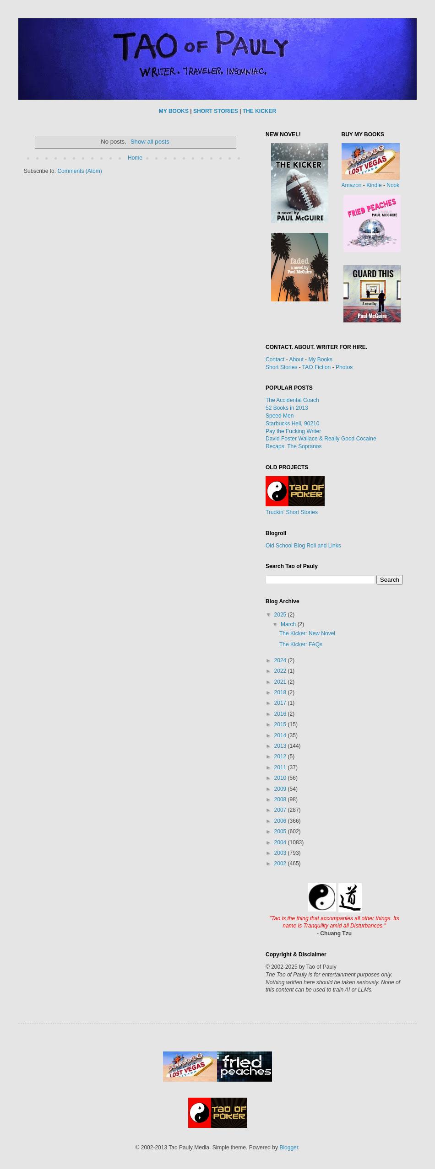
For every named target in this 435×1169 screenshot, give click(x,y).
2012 (281, 756)
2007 (281, 810)
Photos (344, 367)
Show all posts (149, 141)
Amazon (352, 185)
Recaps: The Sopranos (294, 446)
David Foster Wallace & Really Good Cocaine (321, 438)
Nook (392, 185)
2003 (281, 853)
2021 (281, 682)
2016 (281, 714)
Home (135, 158)
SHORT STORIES (215, 111)
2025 (281, 614)
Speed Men (280, 416)
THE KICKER (259, 111)
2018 (281, 692)
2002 (281, 863)
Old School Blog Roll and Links (303, 545)
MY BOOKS (174, 111)
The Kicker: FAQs (300, 644)
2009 (281, 789)
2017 (281, 703)
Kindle (373, 185)
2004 (281, 842)
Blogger (288, 1147)
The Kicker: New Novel (307, 633)
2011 (281, 767)
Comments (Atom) (79, 171)
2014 (281, 735)
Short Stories (281, 367)
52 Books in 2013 (287, 408)
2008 (281, 799)
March (289, 624)
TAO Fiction (316, 367)
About (296, 359)
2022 (281, 671)
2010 (281, 778)
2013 (281, 746)
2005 (281, 831)
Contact (275, 359)
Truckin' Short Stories (292, 512)
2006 (281, 821)
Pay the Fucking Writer (293, 431)
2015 (281, 724)
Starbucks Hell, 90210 (292, 423)
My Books (320, 359)
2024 (281, 660)
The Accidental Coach (292, 400)
